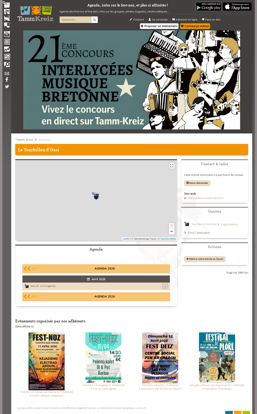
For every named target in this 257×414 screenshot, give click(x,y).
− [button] (171, 232)
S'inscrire (137, 19)
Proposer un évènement (159, 26)
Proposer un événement (99, 407)
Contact (45, 407)
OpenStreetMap (168, 239)
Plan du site (34, 407)
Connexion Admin (195, 26)
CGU (63, 407)
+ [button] (171, 226)
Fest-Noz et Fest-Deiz (204, 224)
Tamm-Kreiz (24, 139)
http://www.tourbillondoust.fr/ (205, 198)
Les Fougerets (47, 285)
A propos (22, 407)
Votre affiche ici (24, 326)
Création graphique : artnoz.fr (130, 407)
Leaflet (126, 239)
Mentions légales (76, 407)
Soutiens (55, 407)
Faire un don (211, 19)
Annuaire (44, 139)
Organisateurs (229, 224)
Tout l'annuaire (197, 233)
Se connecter (158, 19)
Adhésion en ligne (185, 19)
